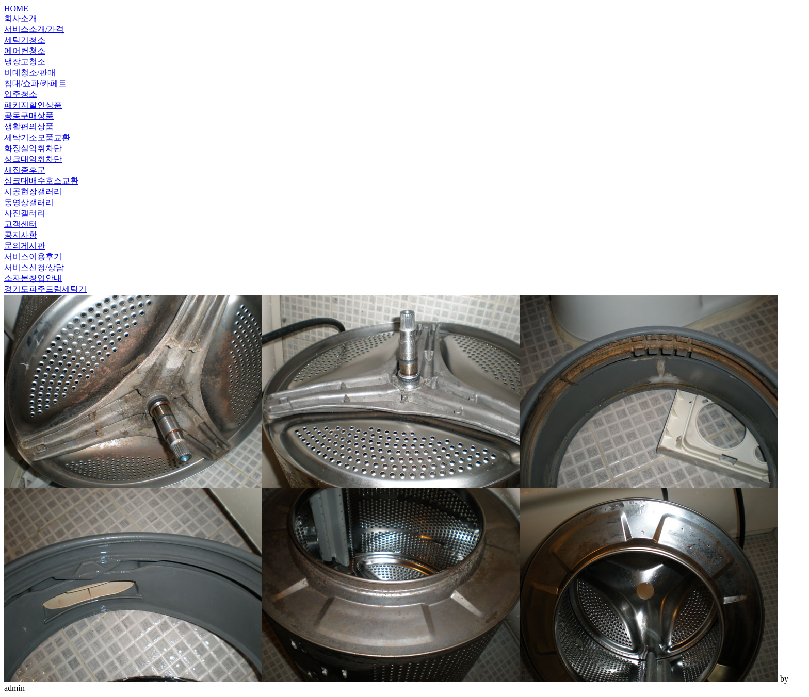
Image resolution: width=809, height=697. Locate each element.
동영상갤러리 (29, 202)
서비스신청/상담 (34, 267)
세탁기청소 (24, 40)
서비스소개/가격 (34, 29)
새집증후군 (24, 169)
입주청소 (20, 94)
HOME (16, 8)
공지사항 (20, 234)
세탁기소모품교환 (37, 137)
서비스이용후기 (33, 256)
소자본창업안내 (33, 278)
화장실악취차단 (33, 148)
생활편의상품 (29, 126)
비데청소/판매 (30, 72)
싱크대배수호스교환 (41, 180)
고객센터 (20, 224)
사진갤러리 (24, 213)
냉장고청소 (24, 61)
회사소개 (20, 18)
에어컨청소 (24, 50)
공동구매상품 (29, 115)
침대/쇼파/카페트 (35, 83)
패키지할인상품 (33, 105)
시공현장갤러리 (33, 191)
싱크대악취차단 (33, 159)
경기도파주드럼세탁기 (45, 289)
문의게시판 (24, 245)
